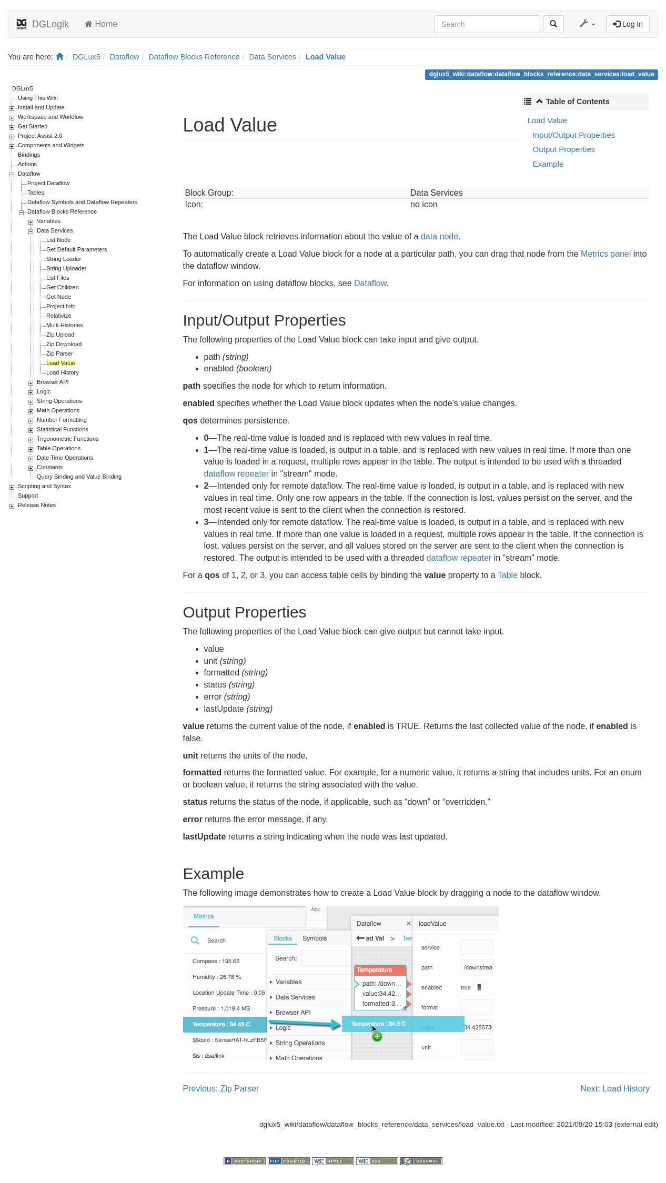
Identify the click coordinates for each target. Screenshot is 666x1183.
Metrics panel (606, 253)
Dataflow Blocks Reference (194, 57)
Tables (35, 192)
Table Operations (58, 448)
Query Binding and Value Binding (79, 476)
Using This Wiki (38, 98)
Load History (62, 372)
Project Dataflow (48, 183)
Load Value (326, 57)
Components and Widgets (51, 145)
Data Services (272, 57)
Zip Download (64, 344)
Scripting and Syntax (44, 486)
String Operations (59, 401)
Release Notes (37, 505)
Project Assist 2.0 (40, 136)
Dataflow (124, 57)
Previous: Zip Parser (221, 1088)
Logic (44, 391)
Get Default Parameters (76, 249)
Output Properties (563, 149)
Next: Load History (615, 1088)
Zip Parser (59, 353)
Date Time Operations (65, 457)
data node (439, 236)
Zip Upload (60, 334)
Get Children (62, 287)
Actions (27, 164)
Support (28, 495)
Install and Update (41, 107)
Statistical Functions (62, 429)
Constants (50, 467)
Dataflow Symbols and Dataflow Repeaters (82, 202)
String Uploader (66, 268)
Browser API (53, 382)
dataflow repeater (236, 473)
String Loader (63, 259)
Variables (48, 221)
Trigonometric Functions (68, 439)
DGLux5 (86, 57)
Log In (628, 24)
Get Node (58, 297)
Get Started (32, 126)
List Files (57, 278)
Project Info (61, 306)
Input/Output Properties (573, 134)
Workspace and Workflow (50, 117)
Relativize (59, 315)
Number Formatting (62, 420)
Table (508, 575)
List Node (58, 240)
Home (101, 23)
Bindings (29, 154)
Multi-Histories (64, 325)
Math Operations (58, 410)
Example (547, 163)
